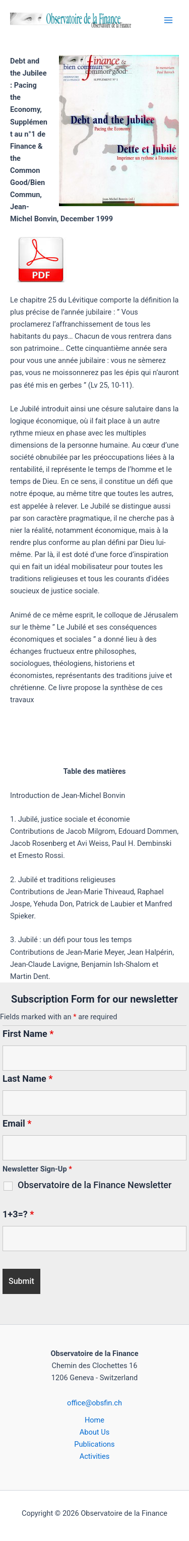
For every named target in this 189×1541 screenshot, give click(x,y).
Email (17, 1123)
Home (94, 1420)
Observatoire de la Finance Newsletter (94, 1185)
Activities (95, 1456)
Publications (94, 1444)
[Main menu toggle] (168, 20)
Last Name (28, 1078)
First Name (28, 1033)
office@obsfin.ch (94, 1402)
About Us (94, 1432)
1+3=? (18, 1214)
